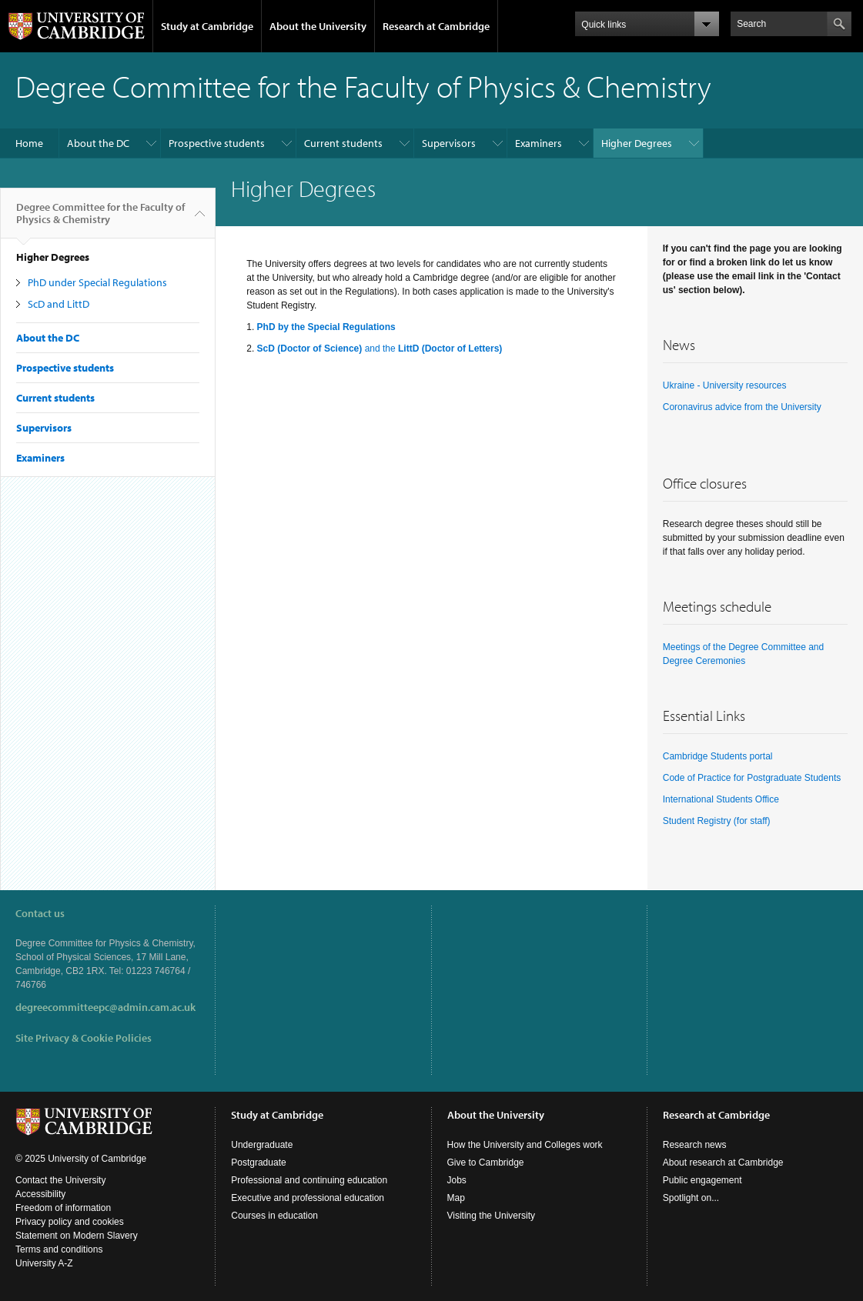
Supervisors (449, 143)
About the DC (98, 143)
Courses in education (274, 1215)
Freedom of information (63, 1208)
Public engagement (702, 1180)
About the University (317, 26)
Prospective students (217, 143)
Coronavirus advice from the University (742, 407)
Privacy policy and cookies (69, 1221)
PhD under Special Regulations (97, 282)
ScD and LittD (58, 304)
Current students (343, 143)
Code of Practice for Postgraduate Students (752, 777)
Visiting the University (491, 1215)
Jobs (457, 1180)
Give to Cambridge (485, 1162)
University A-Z (44, 1263)
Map (456, 1198)
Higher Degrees (636, 143)
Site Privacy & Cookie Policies (83, 1038)
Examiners (538, 143)
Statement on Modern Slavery (76, 1235)
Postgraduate (258, 1162)
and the (380, 348)
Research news (695, 1144)
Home (29, 143)
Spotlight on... (691, 1198)
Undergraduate (262, 1144)
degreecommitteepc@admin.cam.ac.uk (105, 1007)
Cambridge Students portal (718, 756)
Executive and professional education (307, 1198)
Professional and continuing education (309, 1180)
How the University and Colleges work (525, 1144)
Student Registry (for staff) (717, 821)
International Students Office (721, 799)
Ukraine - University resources (725, 385)
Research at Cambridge (436, 26)
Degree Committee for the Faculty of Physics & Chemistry (100, 219)
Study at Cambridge (207, 26)
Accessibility (40, 1194)
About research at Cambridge (723, 1162)
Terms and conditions (58, 1249)
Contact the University (60, 1180)
